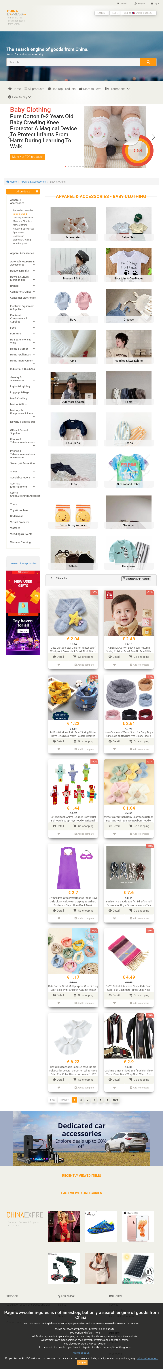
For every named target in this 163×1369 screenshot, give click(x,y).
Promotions (117, 89)
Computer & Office (20, 291)
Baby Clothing (20, 214)
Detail (58, 656)
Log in (155, 3)
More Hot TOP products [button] (27, 156)
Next (115, 1096)
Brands (14, 285)
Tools (13, 504)
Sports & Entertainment (18, 485)
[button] (153, 137)
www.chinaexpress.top (24, 563)
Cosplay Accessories (23, 217)
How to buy (19, 97)
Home (14, 89)
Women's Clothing (22, 239)
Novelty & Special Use (23, 229)
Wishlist (123, 3)
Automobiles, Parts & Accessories (22, 263)
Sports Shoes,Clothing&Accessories (26, 494)
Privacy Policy (117, 1306)
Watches (15, 528)
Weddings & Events (21, 534)
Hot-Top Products (62, 89)
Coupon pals (13, 1318)
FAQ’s (9, 1312)
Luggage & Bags (19, 392)
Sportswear (18, 232)
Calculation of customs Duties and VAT (28, 1301)
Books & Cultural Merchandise (19, 278)
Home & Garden (19, 348)
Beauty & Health (19, 270)
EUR (115, 13)
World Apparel (20, 243)
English (102, 13)
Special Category (20, 477)
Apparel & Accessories (33, 181)
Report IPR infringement (122, 1312)
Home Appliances (20, 354)
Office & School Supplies (19, 432)
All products (34, 89)
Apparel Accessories (23, 210)
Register (140, 3)
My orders (12, 1306)
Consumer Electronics (23, 297)
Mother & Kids (18, 404)
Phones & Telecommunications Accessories (22, 454)
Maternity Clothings (22, 221)
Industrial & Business (22, 369)
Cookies (113, 1301)
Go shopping (83, 656)
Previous (64, 1096)
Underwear (18, 236)
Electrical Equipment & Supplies (22, 308)
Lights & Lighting (20, 386)
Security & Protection (22, 463)
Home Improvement (21, 360)
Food (13, 327)
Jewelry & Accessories (17, 379)
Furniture (15, 333)
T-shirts (62, 1301)
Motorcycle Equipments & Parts (21, 412)
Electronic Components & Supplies (18, 318)
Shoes (13, 471)
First (52, 1096)
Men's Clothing (20, 225)
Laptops (62, 1318)
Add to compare (84, 664)
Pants (61, 1306)
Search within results (136, 578)
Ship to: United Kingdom (139, 13)
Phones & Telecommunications (22, 441)
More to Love (90, 89)
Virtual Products (19, 522)
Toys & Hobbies (19, 510)
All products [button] (23, 191)
